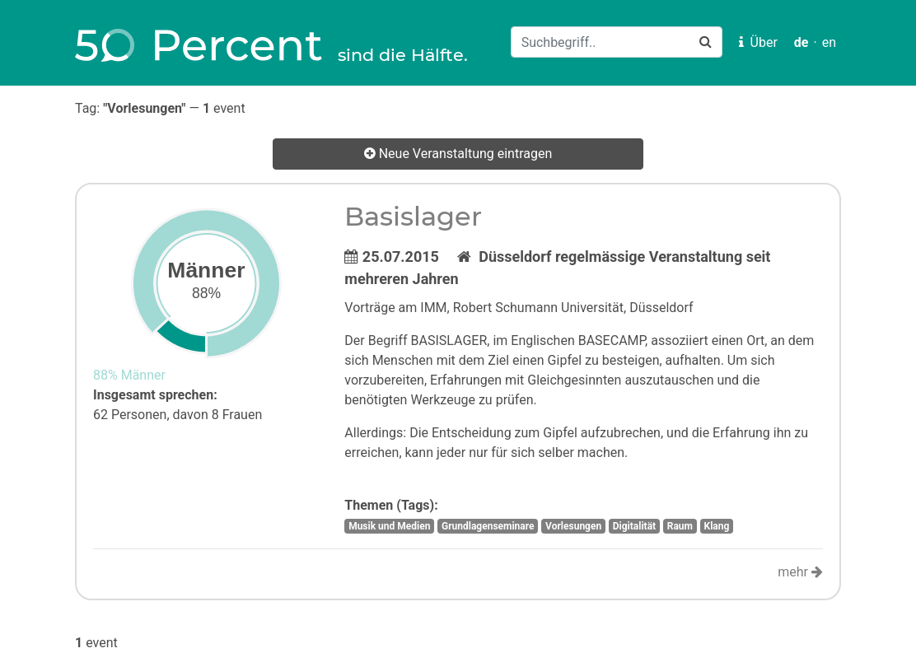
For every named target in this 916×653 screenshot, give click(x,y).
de (801, 42)
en (829, 42)
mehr (800, 572)
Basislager (413, 216)
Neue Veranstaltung (458, 154)
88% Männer (129, 375)
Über (758, 42)
